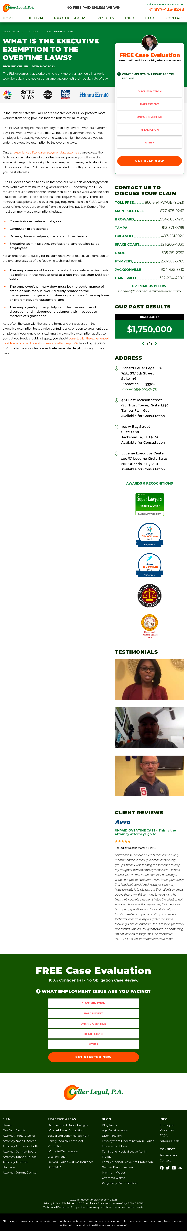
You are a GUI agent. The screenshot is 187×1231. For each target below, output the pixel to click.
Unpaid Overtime (149, 117)
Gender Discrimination (117, 1167)
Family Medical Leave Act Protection (127, 1162)
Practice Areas (70, 18)
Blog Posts (109, 1125)
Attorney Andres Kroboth (20, 1146)
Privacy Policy (52, 1203)
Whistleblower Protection (65, 1130)
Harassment (149, 104)
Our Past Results (14, 1130)
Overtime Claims (113, 1178)
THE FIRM (34, 18)
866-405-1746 (135, 1203)
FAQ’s (164, 1135)
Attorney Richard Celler (19, 1135)
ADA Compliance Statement (94, 1203)
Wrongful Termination (63, 1151)
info (129, 18)
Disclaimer (68, 1203)
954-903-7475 (172, 219)
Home (8, 18)
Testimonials (168, 1155)
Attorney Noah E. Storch (19, 1141)
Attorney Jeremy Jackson (20, 1172)
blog (150, 18)
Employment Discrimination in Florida (128, 1141)
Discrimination (150, 91)
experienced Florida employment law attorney (47, 152)
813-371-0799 (173, 227)
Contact (175, 18)
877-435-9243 (172, 211)
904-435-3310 (172, 269)
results (105, 18)
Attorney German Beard (19, 1151)
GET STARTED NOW (93, 1057)
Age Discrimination (115, 1130)
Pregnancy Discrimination (120, 1183)
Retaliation (149, 129)
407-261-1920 (172, 236)
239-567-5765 (172, 261)
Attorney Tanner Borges (19, 1157)
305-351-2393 (173, 253)
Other (149, 142)
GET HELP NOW (149, 161)
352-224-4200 (171, 278)
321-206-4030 (172, 244)
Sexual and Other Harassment (68, 1135)
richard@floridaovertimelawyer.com (149, 291)
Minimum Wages (113, 1172)
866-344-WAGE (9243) (164, 202)
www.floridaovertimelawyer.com (89, 1199)
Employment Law (114, 1146)
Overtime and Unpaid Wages (68, 1125)
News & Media (170, 1140)
